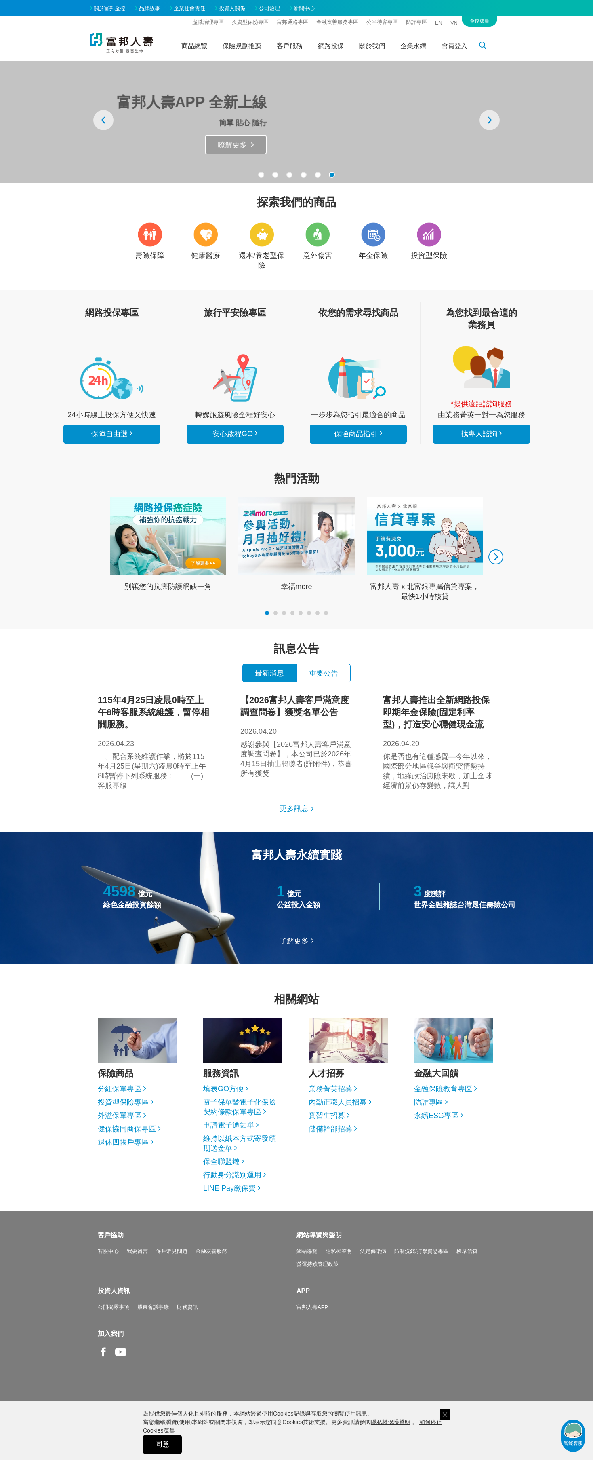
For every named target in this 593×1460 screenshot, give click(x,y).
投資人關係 (232, 8)
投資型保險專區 (250, 22)
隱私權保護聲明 (390, 1422)
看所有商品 (111, 378)
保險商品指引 (358, 378)
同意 (162, 1444)
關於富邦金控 (109, 8)
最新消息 (269, 673)
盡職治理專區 (208, 22)
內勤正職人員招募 (338, 1102)
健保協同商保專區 (127, 1129)
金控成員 (479, 21)
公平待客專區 (382, 22)
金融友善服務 (211, 1251)
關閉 (445, 1414)
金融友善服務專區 (337, 22)
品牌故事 (149, 8)
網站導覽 (307, 1251)
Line (138, 1353)
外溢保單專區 (119, 1115)
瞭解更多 (262, 145)
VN (454, 23)
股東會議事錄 (153, 1307)
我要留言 (137, 1251)
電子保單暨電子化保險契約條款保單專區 (239, 1107)
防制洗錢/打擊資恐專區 (421, 1251)
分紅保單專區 (119, 1089)
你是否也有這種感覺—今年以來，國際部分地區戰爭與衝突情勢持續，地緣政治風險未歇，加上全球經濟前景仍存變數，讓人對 (439, 742)
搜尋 (487, 47)
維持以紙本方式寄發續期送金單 (239, 1143)
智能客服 (573, 1433)
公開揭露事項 (113, 1307)
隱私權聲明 (339, 1251)
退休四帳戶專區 (123, 1142)
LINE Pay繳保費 (229, 1188)
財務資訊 (187, 1307)
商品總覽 (194, 45)
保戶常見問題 (171, 1251)
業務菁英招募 (330, 1089)
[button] (261, 175)
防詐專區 (416, 22)
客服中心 (108, 1251)
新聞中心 (304, 8)
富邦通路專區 (292, 22)
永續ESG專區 (436, 1115)
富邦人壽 (121, 43)
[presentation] (103, 120)
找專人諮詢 (481, 367)
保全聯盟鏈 (221, 1162)
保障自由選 (109, 434)
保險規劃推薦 (242, 45)
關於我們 (372, 45)
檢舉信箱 (466, 1251)
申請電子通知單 (228, 1125)
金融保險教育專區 (443, 1089)
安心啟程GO (235, 378)
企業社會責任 (189, 8)
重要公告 (323, 673)
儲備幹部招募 (330, 1129)
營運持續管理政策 (317, 1264)
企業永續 (413, 45)
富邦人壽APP (312, 1307)
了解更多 (294, 941)
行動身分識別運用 (232, 1175)
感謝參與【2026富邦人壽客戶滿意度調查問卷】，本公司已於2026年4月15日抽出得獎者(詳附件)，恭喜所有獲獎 (296, 736)
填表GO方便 (223, 1089)
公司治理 (269, 8)
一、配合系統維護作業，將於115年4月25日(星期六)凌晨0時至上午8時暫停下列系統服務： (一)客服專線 (154, 742)
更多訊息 (294, 809)
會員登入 (454, 45)
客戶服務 (290, 45)
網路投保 (331, 45)
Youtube (120, 1358)
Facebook (103, 1358)
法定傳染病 (373, 1251)
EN (438, 23)
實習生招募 (327, 1115)
